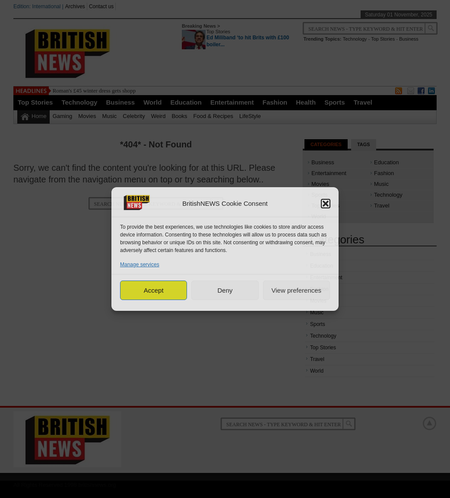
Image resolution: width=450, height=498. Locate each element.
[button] (325, 203)
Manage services (139, 265)
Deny (224, 290)
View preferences (297, 290)
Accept (154, 290)
